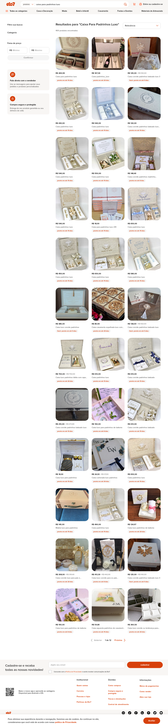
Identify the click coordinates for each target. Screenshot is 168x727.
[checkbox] (50, 671)
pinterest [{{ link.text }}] (148, 712)
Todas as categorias (18, 10)
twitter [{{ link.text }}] (154, 712)
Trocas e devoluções (117, 699)
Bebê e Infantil (82, 10)
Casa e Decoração (44, 10)
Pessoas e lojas (83, 696)
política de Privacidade (65, 722)
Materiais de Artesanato (152, 10)
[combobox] (28, 4)
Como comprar (114, 685)
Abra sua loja (145, 697)
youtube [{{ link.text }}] (161, 712)
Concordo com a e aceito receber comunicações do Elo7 (82, 672)
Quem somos (82, 685)
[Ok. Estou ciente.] (151, 721)
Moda (64, 10)
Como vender (145, 691)
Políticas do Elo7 (84, 702)
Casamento (103, 10)
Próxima (119, 640)
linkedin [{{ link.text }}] (142, 712)
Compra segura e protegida (115, 692)
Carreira (80, 691)
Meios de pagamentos (149, 686)
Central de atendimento (118, 704)
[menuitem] (16, 11)
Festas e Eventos (124, 10)
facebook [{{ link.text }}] (136, 712)
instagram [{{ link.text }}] (123, 712)
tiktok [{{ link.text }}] (129, 712)
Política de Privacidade (74, 671)
